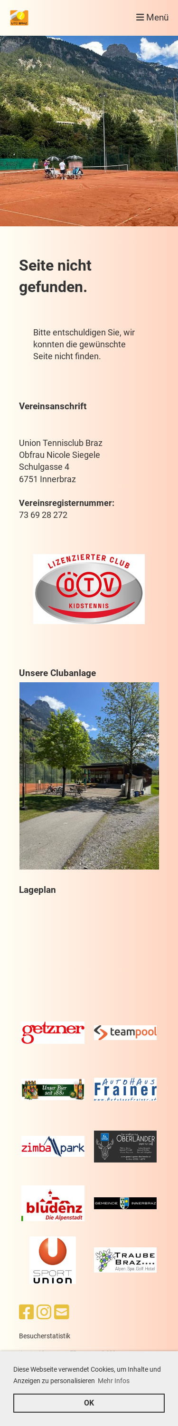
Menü (152, 17)
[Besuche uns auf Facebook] (26, 1313)
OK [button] (89, 1402)
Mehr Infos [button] (114, 1381)
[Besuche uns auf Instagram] (44, 1313)
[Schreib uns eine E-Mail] (61, 1313)
